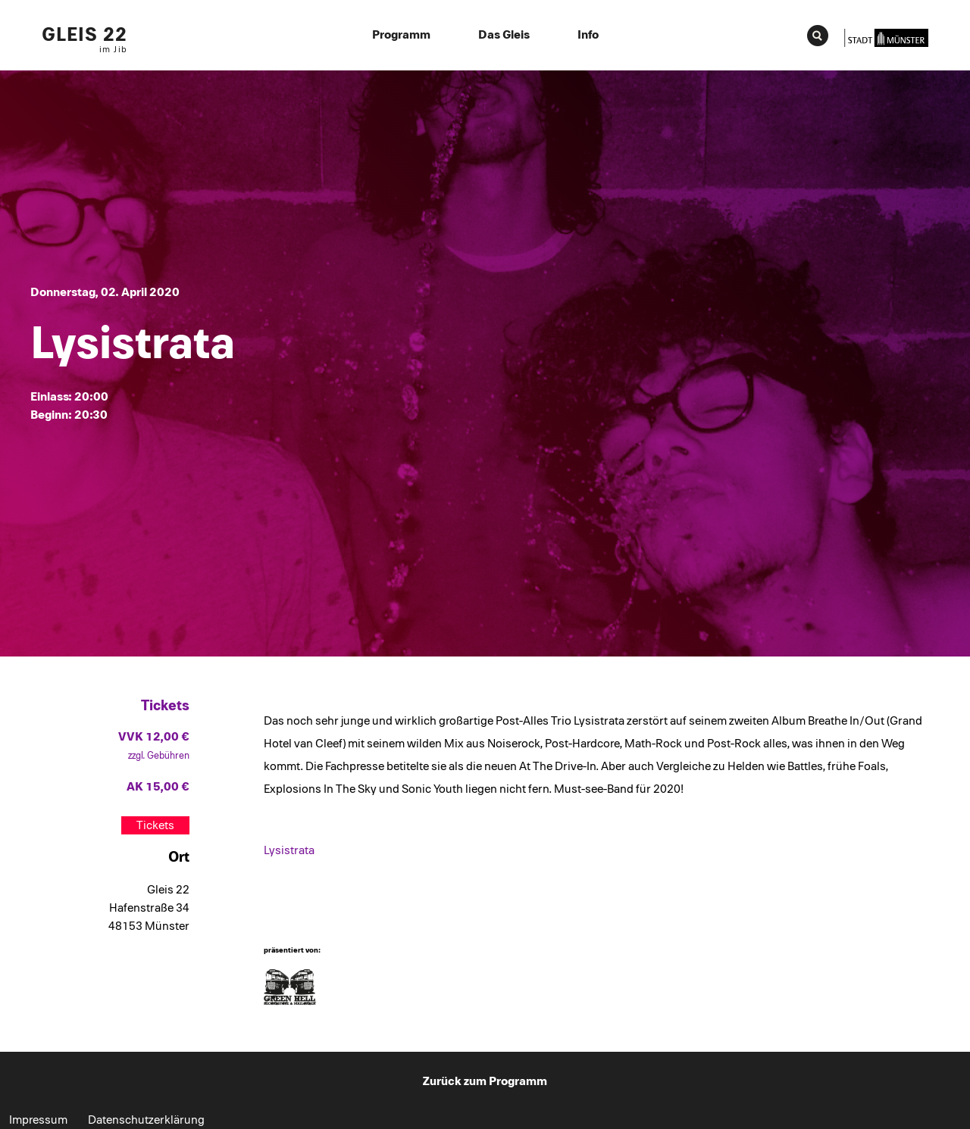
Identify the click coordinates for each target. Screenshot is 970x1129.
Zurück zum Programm (485, 1081)
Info (588, 35)
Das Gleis (504, 35)
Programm (401, 35)
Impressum (38, 1120)
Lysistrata (289, 850)
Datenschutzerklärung (146, 1120)
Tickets (155, 825)
